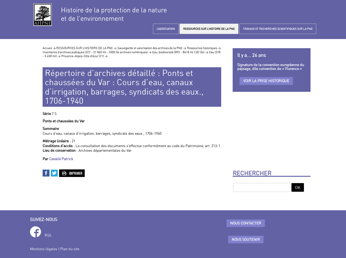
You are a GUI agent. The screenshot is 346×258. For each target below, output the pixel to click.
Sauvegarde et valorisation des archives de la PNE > (151, 48)
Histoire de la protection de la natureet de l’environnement (114, 14)
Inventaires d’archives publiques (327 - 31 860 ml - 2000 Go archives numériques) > (97, 52)
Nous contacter (245, 223)
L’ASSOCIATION (166, 29)
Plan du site (69, 249)
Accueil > (49, 48)
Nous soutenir (246, 239)
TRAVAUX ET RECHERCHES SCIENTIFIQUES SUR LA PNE (278, 29)
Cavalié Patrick (61, 159)
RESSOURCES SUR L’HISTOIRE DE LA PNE (209, 29)
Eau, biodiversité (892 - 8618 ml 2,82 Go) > (180, 52)
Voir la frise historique (266, 81)
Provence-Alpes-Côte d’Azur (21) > (84, 56)
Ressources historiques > (204, 48)
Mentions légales (43, 249)
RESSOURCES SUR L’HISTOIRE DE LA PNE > (86, 48)
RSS (48, 235)
